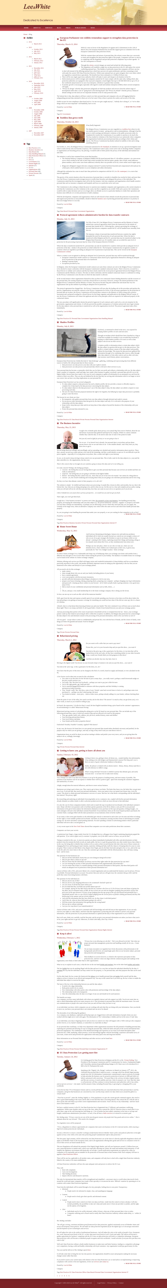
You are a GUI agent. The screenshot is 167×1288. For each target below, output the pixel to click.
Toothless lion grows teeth (71, 118)
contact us (105, 1262)
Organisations (90, 211)
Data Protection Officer (70, 1154)
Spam (30, 175)
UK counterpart (122, 171)
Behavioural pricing (69, 636)
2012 (30, 57)
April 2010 (37, 91)
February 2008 (38, 125)
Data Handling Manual (105, 318)
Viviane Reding (129, 1060)
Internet (110, 419)
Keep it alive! (66, 934)
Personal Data (72, 211)
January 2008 (38, 127)
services (96, 1262)
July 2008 (37, 116)
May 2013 (37, 53)
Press (68, 28)
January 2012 (38, 63)
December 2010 (39, 83)
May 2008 (37, 120)
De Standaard (105, 147)
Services (48, 28)
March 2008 (37, 123)
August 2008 (38, 114)
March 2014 (37, 44)
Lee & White (68, 107)
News (93, 28)
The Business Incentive (70, 423)
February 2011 (38, 78)
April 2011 (37, 76)
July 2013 (37, 51)
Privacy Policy (112, 1283)
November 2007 (39, 135)
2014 (30, 42)
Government (67, 114)
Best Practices (64, 318)
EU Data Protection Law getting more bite (78, 1053)
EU (61, 114)
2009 (30, 97)
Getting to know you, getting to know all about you (82, 750)
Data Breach (64, 211)
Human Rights (102, 930)
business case (102, 199)
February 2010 (38, 93)
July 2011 (37, 70)
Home (26, 28)
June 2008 (37, 118)
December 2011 (39, 68)
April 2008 (37, 122)
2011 (30, 66)
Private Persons (85, 419)
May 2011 (37, 74)
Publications (80, 28)
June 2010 (37, 87)
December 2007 (39, 133)
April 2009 (37, 104)
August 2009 (38, 100)
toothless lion (126, 129)
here (111, 1038)
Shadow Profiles (67, 322)
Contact (121, 1283)
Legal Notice (101, 1283)
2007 (30, 131)
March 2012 (37, 59)
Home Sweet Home (68, 527)
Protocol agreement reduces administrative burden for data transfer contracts (94, 215)
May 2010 (37, 89)
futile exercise (107, 1113)
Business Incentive (75, 523)
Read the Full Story (133, 107)
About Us (37, 28)
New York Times (79, 826)
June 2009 (37, 102)
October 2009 (38, 98)
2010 (30, 81)
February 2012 (38, 61)
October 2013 (38, 49)
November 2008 (39, 110)
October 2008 (38, 112)
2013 (30, 47)
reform (91, 65)
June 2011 (37, 72)
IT (116, 523)
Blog (59, 28)
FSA (30, 160)
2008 (30, 108)
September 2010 (39, 85)
